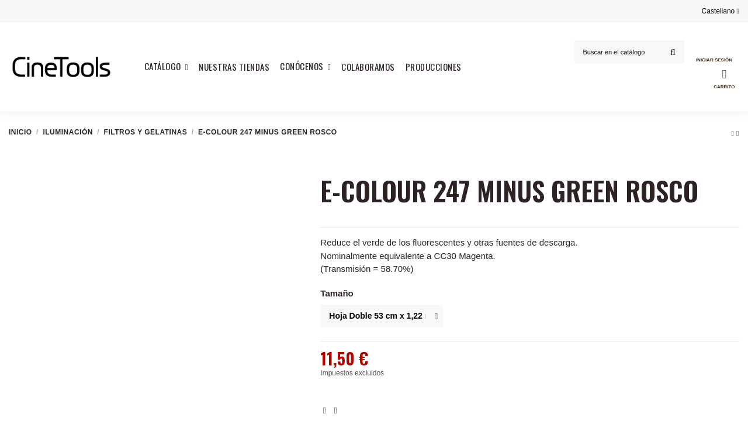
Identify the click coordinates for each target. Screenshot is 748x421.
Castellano (720, 11)
